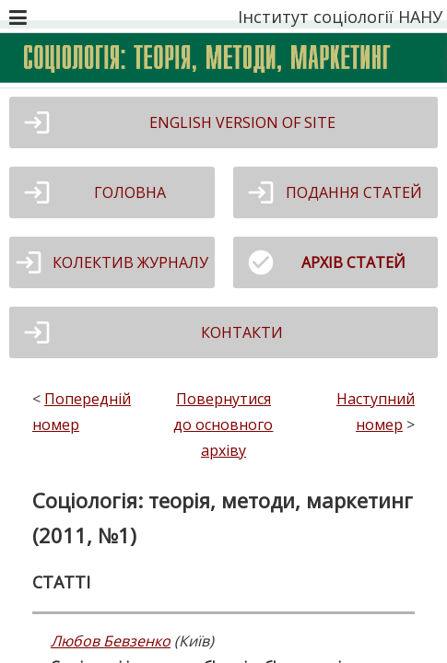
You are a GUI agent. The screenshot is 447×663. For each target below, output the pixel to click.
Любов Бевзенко (111, 641)
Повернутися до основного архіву (223, 424)
